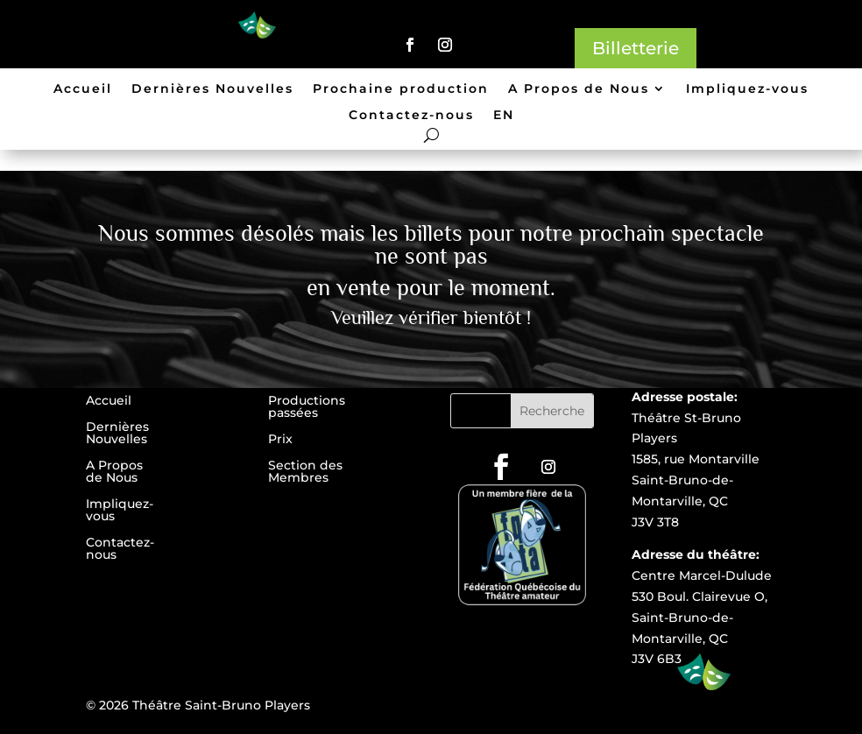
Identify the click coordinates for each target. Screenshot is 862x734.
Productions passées (306, 407)
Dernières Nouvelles (212, 89)
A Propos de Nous (578, 89)
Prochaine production (401, 89)
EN (503, 116)
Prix (280, 440)
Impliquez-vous (747, 89)
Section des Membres (305, 472)
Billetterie (635, 48)
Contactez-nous (411, 116)
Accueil (82, 89)
